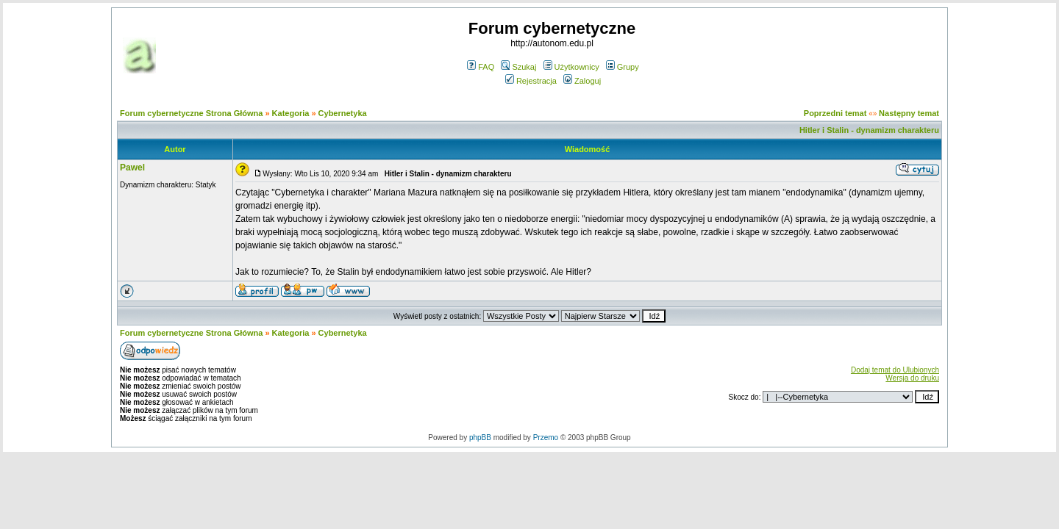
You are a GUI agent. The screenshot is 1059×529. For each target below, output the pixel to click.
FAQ (480, 66)
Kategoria (291, 113)
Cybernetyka (342, 113)
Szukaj (518, 66)
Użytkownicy (571, 66)
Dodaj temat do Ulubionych (895, 370)
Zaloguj (582, 80)
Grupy (622, 66)
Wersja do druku (912, 378)
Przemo (545, 437)
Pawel (132, 167)
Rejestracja (531, 80)
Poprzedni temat (835, 113)
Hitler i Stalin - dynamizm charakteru (869, 130)
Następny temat (909, 113)
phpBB (480, 437)
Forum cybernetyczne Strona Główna (191, 113)
